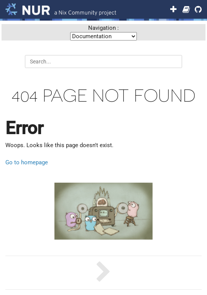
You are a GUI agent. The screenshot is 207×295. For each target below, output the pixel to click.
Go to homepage (26, 162)
